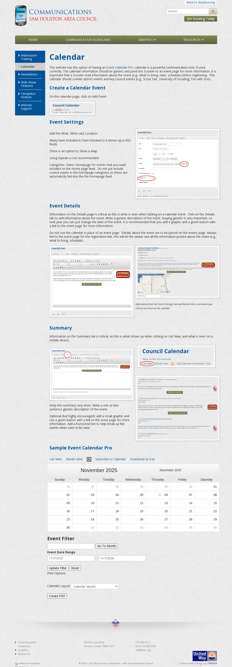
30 (166, 486)
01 (215, 486)
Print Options (56, 573)
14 (190, 503)
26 (68, 486)
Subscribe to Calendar (110, 459)
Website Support (26, 106)
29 (141, 486)
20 (166, 511)
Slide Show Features (28, 84)
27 (92, 486)
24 (92, 519)
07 (190, 495)
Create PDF (57, 596)
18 (117, 511)
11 (117, 503)
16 (68, 511)
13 (166, 503)
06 (166, 495)
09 (68, 503)
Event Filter (60, 538)
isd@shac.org (143, 650)
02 (68, 495)
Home (33, 40)
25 (117, 519)
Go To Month (106, 546)
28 (117, 486)
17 (92, 511)
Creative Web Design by (198, 663)
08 (215, 495)
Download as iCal (142, 459)
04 (117, 495)
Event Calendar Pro (119, 67)
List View (55, 459)
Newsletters (29, 74)
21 (190, 511)
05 (141, 495)
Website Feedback (29, 663)
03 (92, 495)
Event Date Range (61, 552)
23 (68, 519)
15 (215, 503)
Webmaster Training (29, 57)
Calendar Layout (58, 586)
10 (92, 503)
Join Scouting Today (201, 19)
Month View (74, 459)
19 (141, 511)
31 (190, 486)
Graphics (145, 40)
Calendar (28, 66)
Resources (192, 40)
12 (141, 503)
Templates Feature (28, 95)
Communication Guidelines (88, 40)
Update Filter (58, 568)
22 (215, 511)
